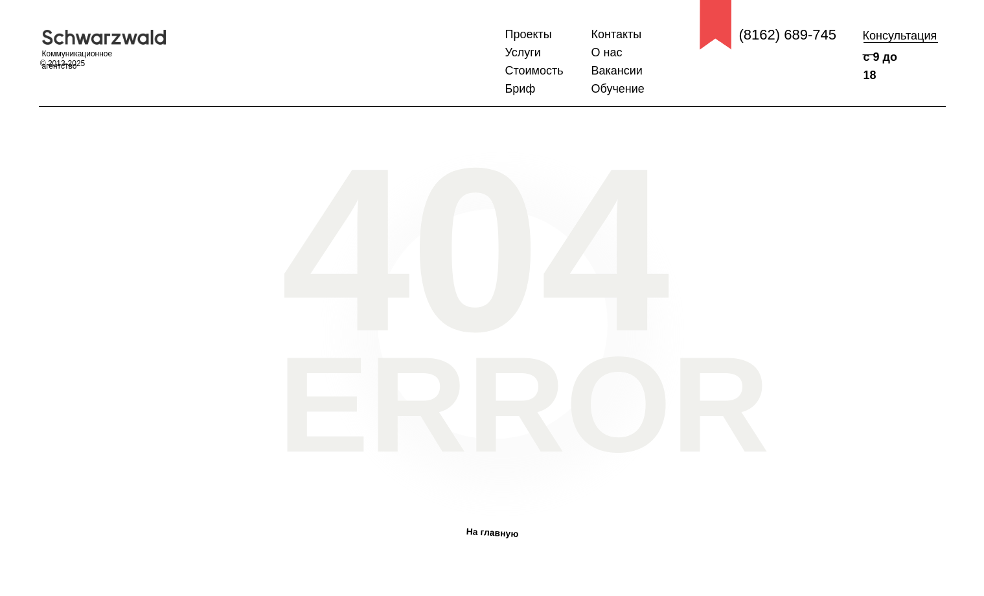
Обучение (618, 88)
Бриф (520, 88)
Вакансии (617, 70)
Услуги (523, 52)
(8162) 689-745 (787, 35)
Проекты (528, 34)
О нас (607, 52)
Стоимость (534, 70)
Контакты (616, 34)
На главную (492, 532)
